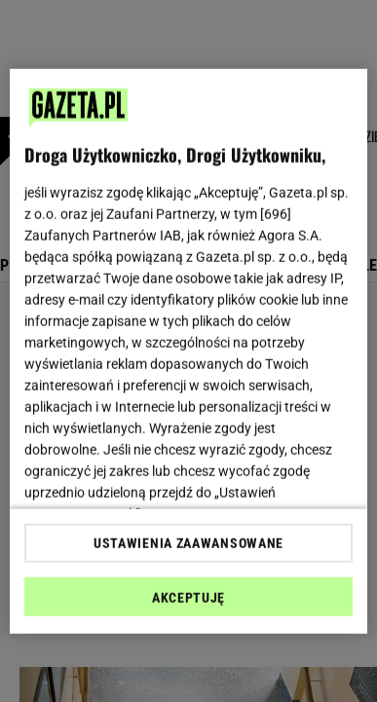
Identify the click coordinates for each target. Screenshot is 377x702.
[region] (189, 351)
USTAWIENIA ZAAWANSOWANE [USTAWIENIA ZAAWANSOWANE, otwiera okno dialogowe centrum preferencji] (188, 543)
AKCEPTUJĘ (188, 598)
